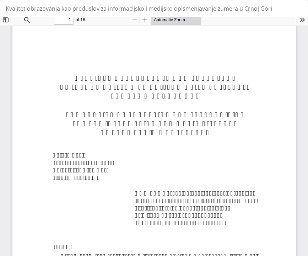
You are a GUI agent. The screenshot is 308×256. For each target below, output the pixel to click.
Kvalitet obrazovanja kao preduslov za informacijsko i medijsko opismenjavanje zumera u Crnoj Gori (139, 8)
